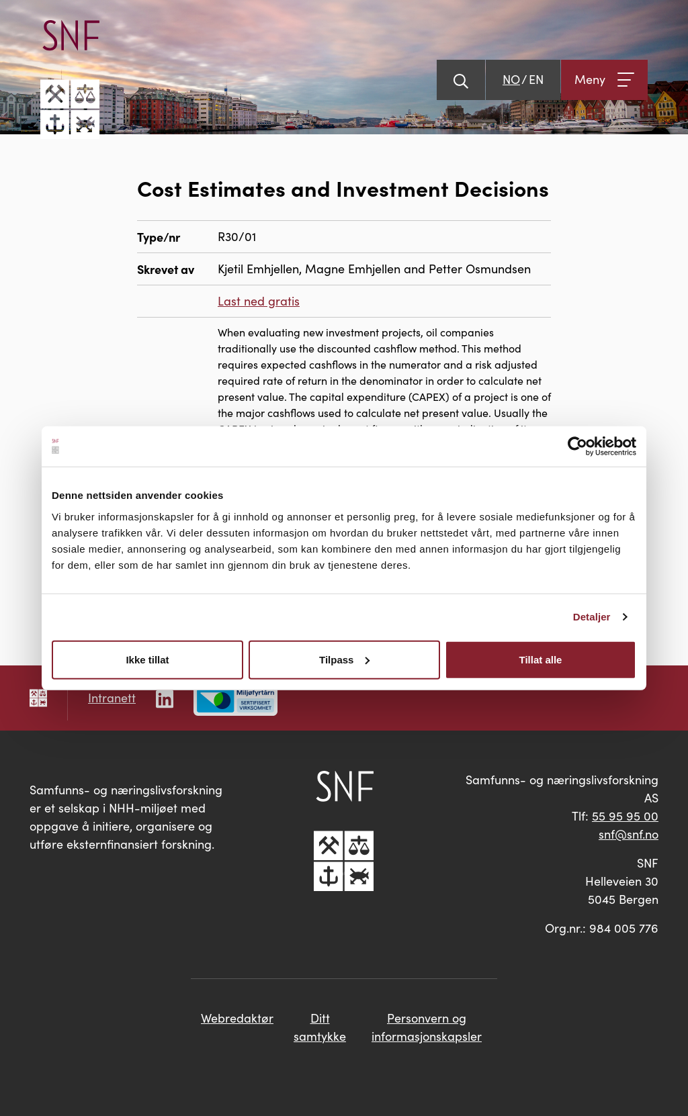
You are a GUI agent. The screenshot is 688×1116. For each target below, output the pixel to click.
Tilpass (344, 659)
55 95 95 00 (625, 816)
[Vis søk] (461, 80)
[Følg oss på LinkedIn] (164, 697)
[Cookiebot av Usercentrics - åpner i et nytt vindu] (577, 446)
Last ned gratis (259, 301)
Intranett (112, 698)
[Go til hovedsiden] (69, 79)
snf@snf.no (628, 834)
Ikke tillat (147, 659)
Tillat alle (540, 659)
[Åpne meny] (604, 80)
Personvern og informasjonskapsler (427, 1027)
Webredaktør (237, 1018)
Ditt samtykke (320, 1027)
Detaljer (592, 616)
